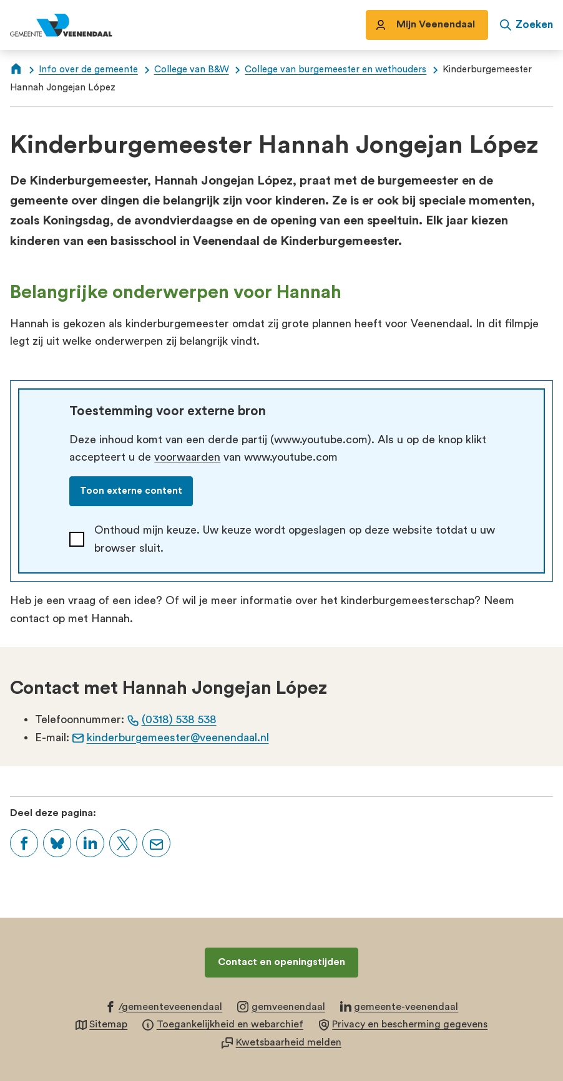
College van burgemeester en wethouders (335, 69)
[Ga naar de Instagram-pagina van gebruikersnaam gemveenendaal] (281, 1006)
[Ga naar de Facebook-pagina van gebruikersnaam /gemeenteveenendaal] (164, 1006)
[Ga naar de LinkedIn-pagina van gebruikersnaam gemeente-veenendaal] (399, 1006)
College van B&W (191, 69)
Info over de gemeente (88, 69)
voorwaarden (187, 457)
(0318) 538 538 (172, 719)
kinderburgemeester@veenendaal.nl (170, 737)
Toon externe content (131, 491)
